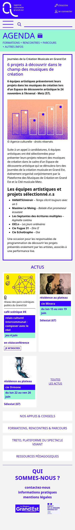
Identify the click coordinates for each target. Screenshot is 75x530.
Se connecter (63, 11)
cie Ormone (13, 387)
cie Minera (48, 303)
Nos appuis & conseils (37, 416)
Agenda (19, 35)
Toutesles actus (55, 381)
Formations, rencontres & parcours (37, 428)
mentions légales (37, 497)
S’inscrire (61, 5)
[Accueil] (13, 9)
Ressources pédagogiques (37, 456)
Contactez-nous (37, 487)
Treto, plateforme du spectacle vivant (37, 442)
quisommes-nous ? (37, 474)
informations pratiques (37, 492)
